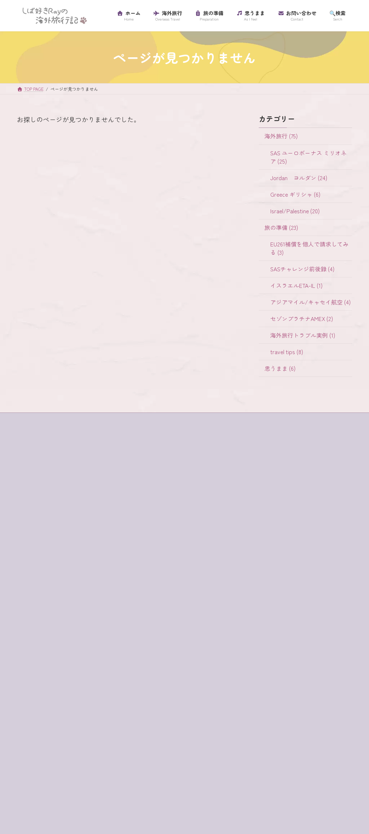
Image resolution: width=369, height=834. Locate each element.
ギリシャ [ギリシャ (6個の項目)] (34, 643)
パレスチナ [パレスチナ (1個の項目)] (73, 715)
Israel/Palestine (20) (294, 211)
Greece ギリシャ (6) (295, 194)
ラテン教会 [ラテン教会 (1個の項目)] (68, 751)
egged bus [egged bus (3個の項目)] (35, 571)
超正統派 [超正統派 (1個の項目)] (56, 800)
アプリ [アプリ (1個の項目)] (69, 595)
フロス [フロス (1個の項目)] (106, 715)
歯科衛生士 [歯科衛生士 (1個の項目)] (73, 776)
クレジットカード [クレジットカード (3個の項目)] (76, 643)
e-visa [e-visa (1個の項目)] (77, 559)
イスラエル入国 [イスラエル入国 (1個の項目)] (41, 607)
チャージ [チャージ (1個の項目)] (91, 691)
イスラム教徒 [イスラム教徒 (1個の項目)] (86, 607)
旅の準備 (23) (281, 227)
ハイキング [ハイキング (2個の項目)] (36, 715)
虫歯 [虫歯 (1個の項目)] (29, 800)
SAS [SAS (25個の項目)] (57, 583)
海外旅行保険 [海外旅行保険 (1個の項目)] (39, 787)
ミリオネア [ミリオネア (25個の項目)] (36, 740)
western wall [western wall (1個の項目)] (37, 595)
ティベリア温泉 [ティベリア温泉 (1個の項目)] (41, 704)
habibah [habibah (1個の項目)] (100, 571)
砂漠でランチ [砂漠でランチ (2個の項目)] (81, 787)
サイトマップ (37, 490)
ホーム (31, 477)
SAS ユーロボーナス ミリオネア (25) (308, 157)
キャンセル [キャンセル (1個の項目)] (73, 631)
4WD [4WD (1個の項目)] (29, 559)
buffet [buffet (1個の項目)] (52, 559)
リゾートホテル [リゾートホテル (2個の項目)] (41, 764)
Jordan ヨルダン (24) (298, 178)
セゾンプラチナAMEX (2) (301, 319)
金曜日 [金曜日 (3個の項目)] (85, 800)
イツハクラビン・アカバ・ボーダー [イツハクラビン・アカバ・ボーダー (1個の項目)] (64, 619)
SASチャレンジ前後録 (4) (302, 269)
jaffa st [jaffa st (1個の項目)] (32, 583)
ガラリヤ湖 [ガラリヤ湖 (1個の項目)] (36, 631)
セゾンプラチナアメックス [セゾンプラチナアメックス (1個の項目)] (54, 679)
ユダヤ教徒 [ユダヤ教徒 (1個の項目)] (73, 740)
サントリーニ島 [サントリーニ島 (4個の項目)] (41, 667)
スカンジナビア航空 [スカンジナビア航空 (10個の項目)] (94, 667)
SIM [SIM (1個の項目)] (77, 583)
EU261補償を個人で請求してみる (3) (309, 248)
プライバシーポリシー (46, 503)
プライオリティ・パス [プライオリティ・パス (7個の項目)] (49, 727)
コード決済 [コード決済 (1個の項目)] (79, 655)
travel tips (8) (286, 352)
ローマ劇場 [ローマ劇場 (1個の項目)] (84, 764)
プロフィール (37, 515)
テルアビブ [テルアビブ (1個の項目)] (84, 704)
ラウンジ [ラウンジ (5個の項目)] (34, 751)
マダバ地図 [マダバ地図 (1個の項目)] (99, 727)
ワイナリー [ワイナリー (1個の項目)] (36, 776)
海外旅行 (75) (281, 136)
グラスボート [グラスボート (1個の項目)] (39, 655)
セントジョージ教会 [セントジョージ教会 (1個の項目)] (46, 691)
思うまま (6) (279, 368)
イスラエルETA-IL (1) (296, 285)
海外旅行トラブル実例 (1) (302, 335)
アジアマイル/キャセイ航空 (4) (310, 302)
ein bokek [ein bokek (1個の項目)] (69, 571)
